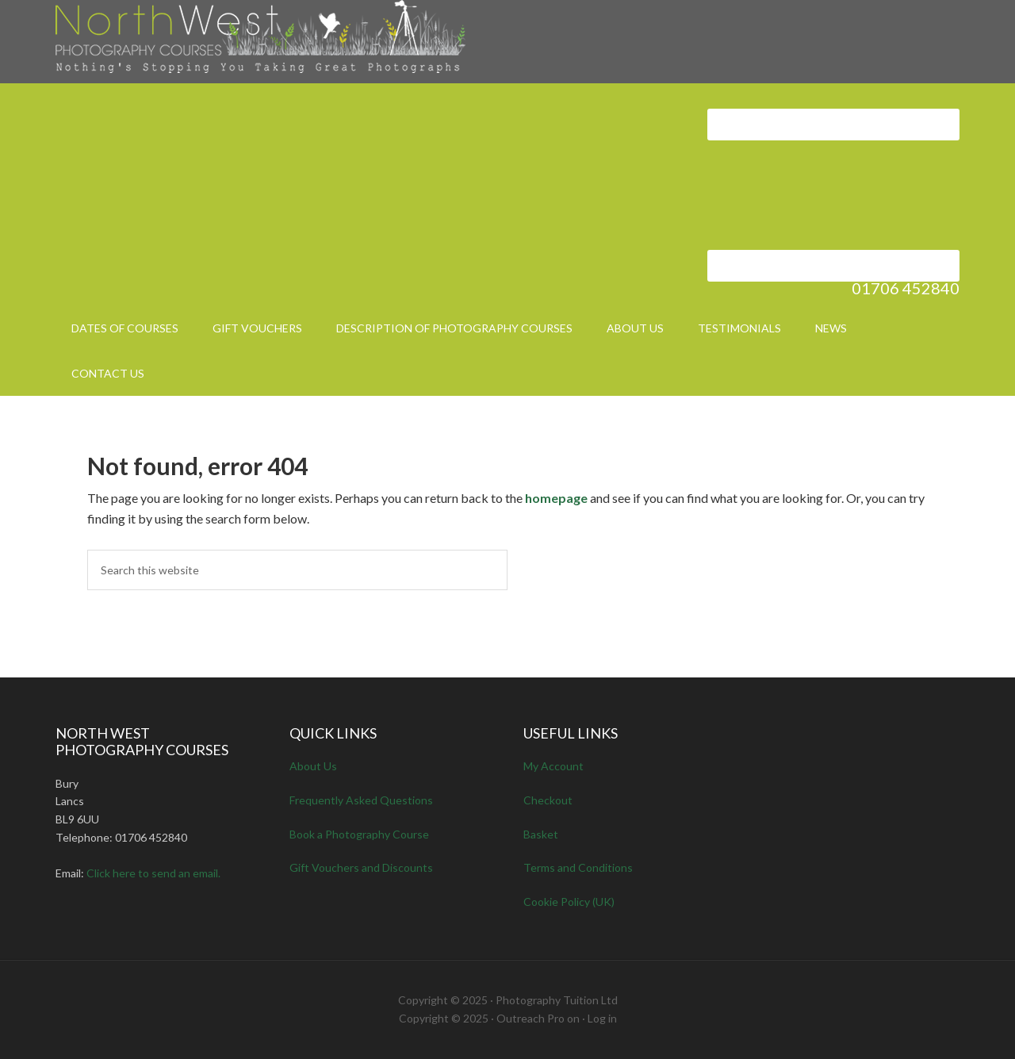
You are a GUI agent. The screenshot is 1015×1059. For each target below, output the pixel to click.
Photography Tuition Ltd (557, 1000)
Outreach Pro (530, 1018)
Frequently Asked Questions (361, 800)
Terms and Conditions (578, 867)
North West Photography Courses (287, 39)
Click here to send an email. (153, 873)
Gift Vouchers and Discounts (361, 867)
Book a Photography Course (359, 834)
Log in (602, 1018)
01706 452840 (905, 287)
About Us (313, 766)
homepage (556, 497)
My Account (553, 766)
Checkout (548, 800)
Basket (540, 834)
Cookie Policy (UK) (569, 901)
